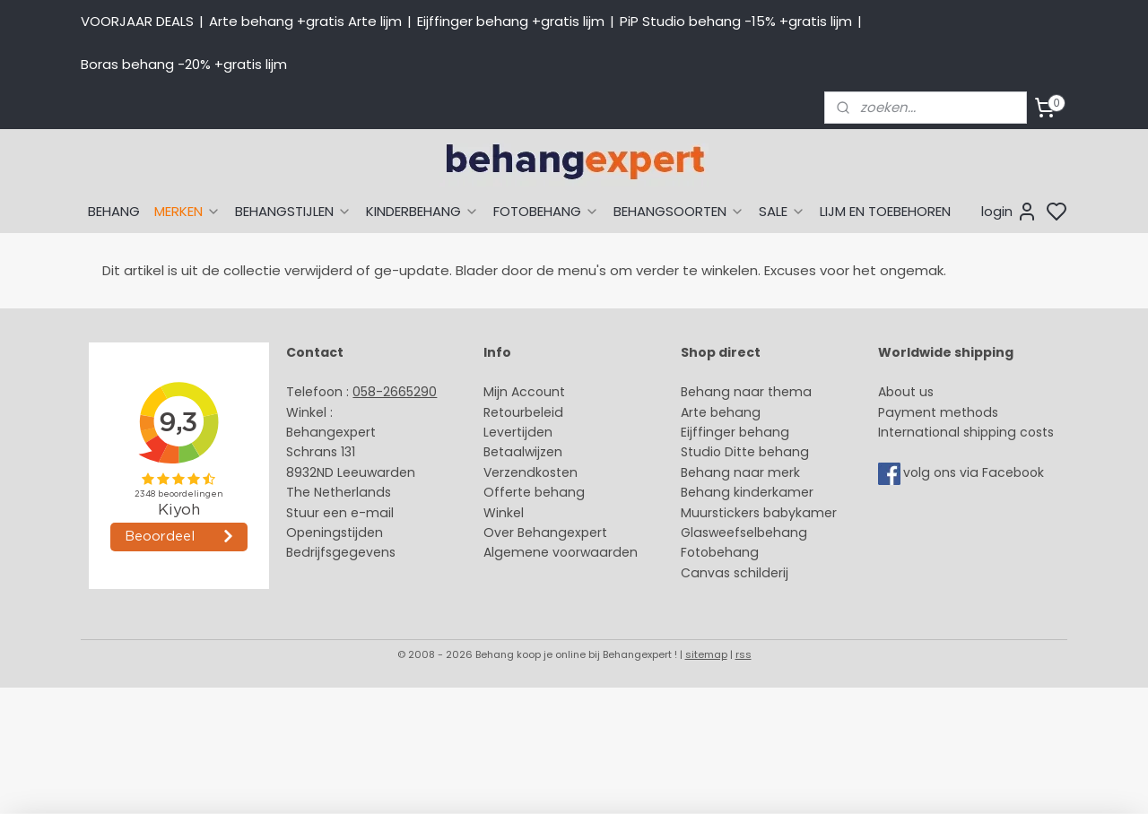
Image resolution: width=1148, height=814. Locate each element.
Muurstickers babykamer (759, 513)
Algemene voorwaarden (560, 552)
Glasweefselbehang (744, 532)
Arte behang (721, 412)
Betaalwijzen (522, 452)
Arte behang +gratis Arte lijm (305, 21)
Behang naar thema (746, 392)
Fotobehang (720, 552)
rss (743, 654)
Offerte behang (534, 492)
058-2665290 (394, 392)
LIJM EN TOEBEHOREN (885, 211)
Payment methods (938, 412)
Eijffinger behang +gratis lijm (510, 21)
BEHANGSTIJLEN (293, 211)
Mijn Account (524, 392)
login (1009, 211)
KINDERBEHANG (422, 211)
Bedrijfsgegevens (341, 552)
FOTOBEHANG (546, 211)
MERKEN (187, 211)
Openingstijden (334, 532)
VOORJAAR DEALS (137, 21)
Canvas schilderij (734, 573)
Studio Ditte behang (745, 452)
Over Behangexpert (545, 532)
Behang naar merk (740, 472)
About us (906, 392)
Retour (504, 412)
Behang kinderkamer (747, 492)
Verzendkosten (530, 472)
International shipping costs (966, 432)
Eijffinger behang (735, 432)
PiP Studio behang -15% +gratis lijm (736, 21)
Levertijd (509, 432)
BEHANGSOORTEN (678, 211)
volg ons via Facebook (975, 472)
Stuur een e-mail (341, 513)
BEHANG (114, 211)
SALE (782, 211)
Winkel (503, 513)
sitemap (706, 654)
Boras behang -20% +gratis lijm (184, 64)
